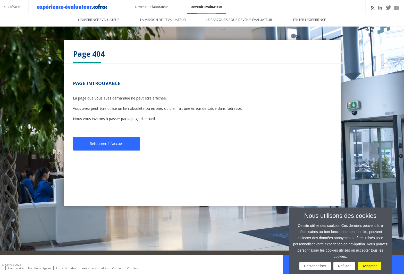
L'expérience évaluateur (99, 19)
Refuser (344, 266)
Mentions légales (39, 268)
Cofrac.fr (14, 7)
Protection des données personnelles (82, 268)
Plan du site (16, 268)
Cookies (132, 268)
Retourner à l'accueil (106, 143)
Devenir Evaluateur (206, 7)
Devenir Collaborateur (151, 7)
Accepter (370, 266)
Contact (117, 268)
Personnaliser (315, 266)
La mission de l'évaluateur (163, 19)
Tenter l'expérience (309, 19)
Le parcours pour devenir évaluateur (239, 19)
